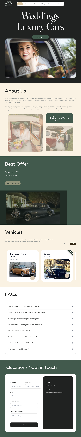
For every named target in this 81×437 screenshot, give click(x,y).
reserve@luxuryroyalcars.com (54, 392)
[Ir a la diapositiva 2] (23, 280)
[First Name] (19, 386)
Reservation (51, 4)
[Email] (24, 396)
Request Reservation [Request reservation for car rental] (13, 183)
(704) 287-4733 (50, 385)
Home (20, 4)
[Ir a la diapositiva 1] (22, 280)
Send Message (24, 424)
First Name (13, 382)
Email (11, 392)
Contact (60, 4)
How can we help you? (16, 411)
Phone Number (14, 401)
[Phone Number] (24, 405)
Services (27, 4)
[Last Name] (34, 386)
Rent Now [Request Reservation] (40, 37)
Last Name (28, 382)
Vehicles (35, 4)
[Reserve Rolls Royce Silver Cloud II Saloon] (32, 278)
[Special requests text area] (24, 416)
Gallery (43, 4)
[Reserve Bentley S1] (67, 275)
